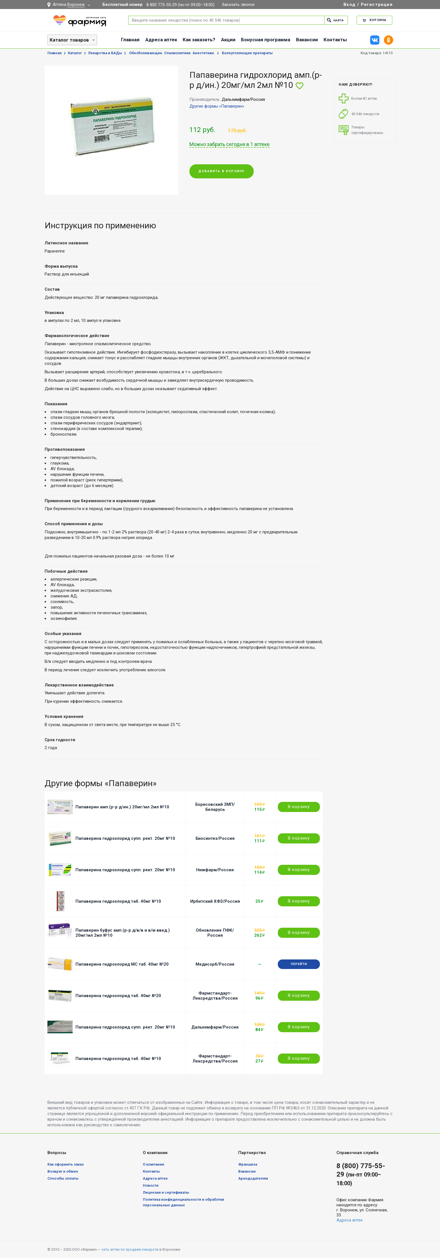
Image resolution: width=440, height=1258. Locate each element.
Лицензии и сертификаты (166, 1192)
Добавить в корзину (221, 171)
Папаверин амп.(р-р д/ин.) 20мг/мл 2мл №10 (122, 806)
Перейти (299, 964)
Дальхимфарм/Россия (215, 1027)
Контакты (335, 39)
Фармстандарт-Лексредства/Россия (215, 996)
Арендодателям (253, 1178)
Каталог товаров (69, 40)
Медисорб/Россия (215, 964)
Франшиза (247, 1164)
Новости (151, 1185)
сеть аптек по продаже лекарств (130, 1249)
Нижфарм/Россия (215, 869)
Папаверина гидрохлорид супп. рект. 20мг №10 (125, 838)
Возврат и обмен (62, 1171)
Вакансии (307, 39)
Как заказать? (199, 39)
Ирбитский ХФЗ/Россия (215, 901)
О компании (153, 1164)
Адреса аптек (161, 39)
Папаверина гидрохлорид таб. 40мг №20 (118, 995)
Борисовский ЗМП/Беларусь (215, 807)
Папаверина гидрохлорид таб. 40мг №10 (118, 901)
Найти (334, 20)
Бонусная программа (265, 39)
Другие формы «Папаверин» (216, 106)
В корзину (299, 806)
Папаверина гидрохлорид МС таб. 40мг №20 (122, 964)
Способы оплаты (63, 1178)
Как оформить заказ (65, 1164)
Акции (228, 39)
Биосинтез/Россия (215, 838)
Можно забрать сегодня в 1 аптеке (229, 144)
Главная (130, 39)
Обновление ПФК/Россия (215, 933)
